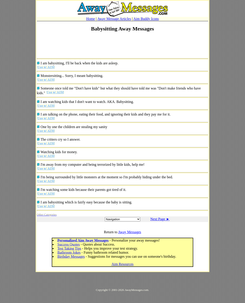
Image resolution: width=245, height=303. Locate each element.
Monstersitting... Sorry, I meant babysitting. (72, 76)
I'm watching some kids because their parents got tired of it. (83, 190)
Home (90, 19)
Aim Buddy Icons (146, 19)
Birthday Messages (71, 256)
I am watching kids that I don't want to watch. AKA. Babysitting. (87, 102)
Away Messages (129, 232)
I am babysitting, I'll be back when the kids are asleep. (79, 63)
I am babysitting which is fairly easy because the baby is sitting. (86, 202)
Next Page (160, 219)
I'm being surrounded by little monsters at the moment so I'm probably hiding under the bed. (107, 177)
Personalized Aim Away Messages (83, 240)
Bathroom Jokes (69, 252)
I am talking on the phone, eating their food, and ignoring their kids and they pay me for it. (106, 114)
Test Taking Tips (69, 248)
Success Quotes (68, 244)
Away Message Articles (114, 19)
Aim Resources (122, 264)
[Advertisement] (122, 46)
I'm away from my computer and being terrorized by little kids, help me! (93, 164)
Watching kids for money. (59, 152)
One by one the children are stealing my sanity (74, 127)
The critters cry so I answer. (60, 139)
